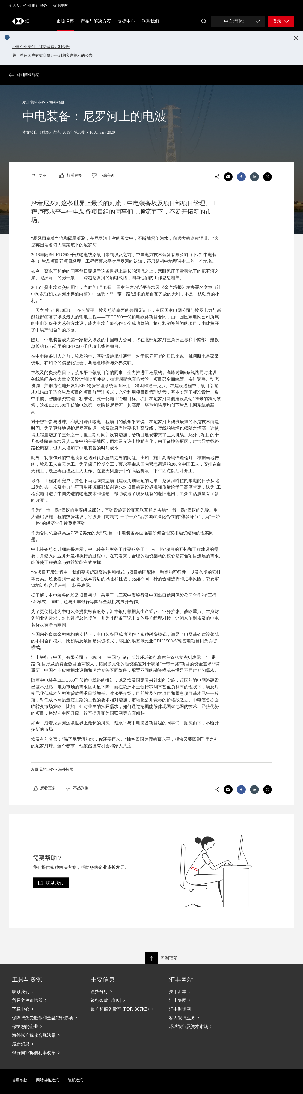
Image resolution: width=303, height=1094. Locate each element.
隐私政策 (75, 1080)
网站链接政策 (47, 1080)
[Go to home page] (22, 21)
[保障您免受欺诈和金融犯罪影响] (47, 1017)
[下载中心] (47, 1009)
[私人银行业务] (204, 1017)
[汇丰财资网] (204, 1009)
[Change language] (238, 21)
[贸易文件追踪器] (47, 1000)
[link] (51, 882)
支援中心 (126, 21)
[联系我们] (47, 991)
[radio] (70, 175)
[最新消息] (47, 1044)
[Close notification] (296, 38)
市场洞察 (65, 21)
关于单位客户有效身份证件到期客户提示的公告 (52, 55)
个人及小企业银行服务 (28, 6)
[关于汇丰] (204, 991)
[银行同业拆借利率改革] (47, 1052)
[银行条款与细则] (126, 1000)
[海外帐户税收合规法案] (47, 1035)
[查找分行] (126, 991)
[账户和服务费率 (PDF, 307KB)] (126, 1009)
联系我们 (150, 21)
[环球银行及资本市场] (204, 1026)
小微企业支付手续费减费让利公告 (41, 47)
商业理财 (60, 6)
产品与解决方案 (96, 21)
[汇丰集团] (204, 1000)
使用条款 (19, 1080)
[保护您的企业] (47, 1026)
